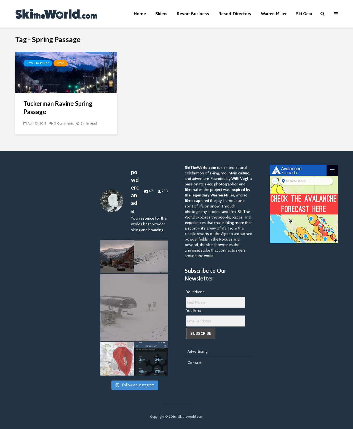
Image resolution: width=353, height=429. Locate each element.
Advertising (198, 351)
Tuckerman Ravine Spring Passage (57, 107)
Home (140, 13)
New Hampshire (37, 63)
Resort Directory (235, 13)
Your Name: (195, 291)
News (60, 63)
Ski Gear (304, 13)
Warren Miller (274, 13)
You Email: (194, 310)
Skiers (161, 13)
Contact (195, 362)
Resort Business (193, 13)
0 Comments (64, 123)
